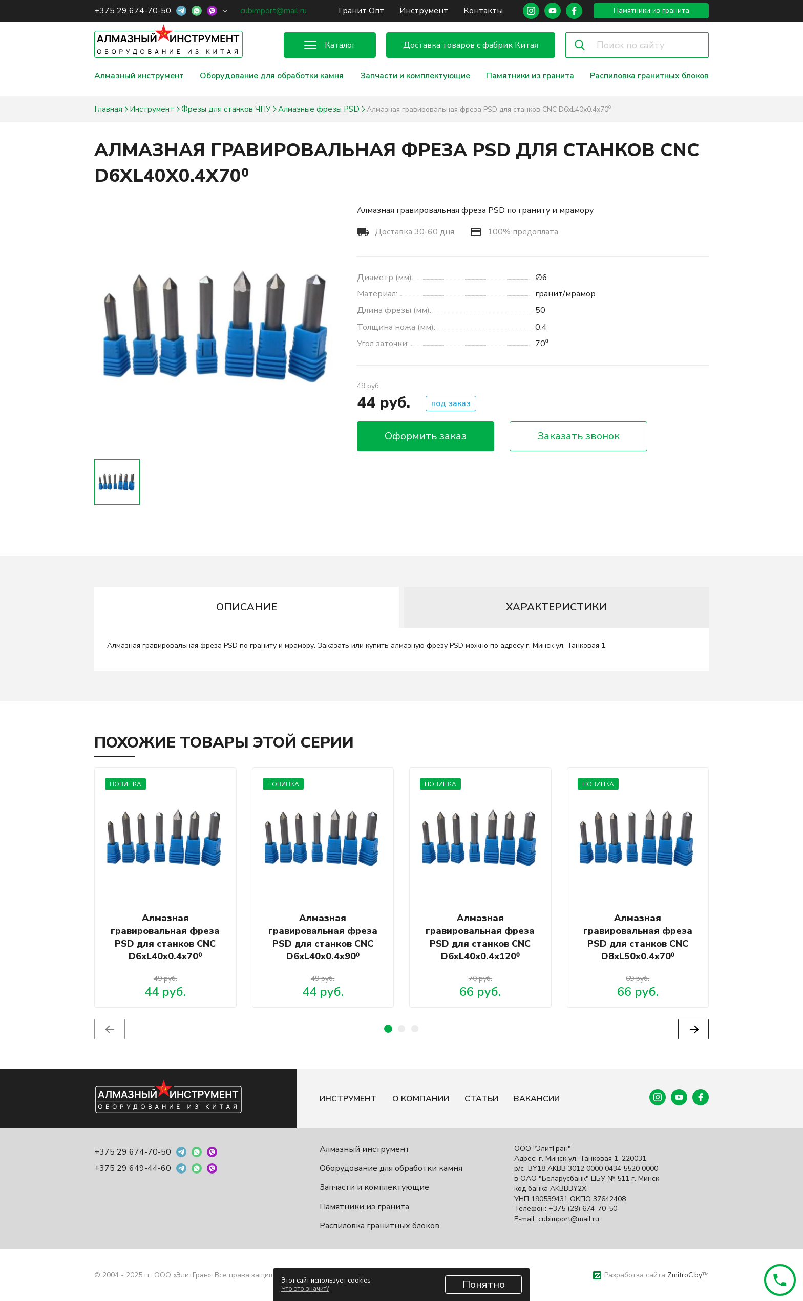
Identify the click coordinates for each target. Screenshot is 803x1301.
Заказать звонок (578, 436)
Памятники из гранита (651, 10)
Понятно (483, 1284)
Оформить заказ (426, 436)
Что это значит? (305, 1288)
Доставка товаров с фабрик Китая (470, 45)
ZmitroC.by (684, 1275)
